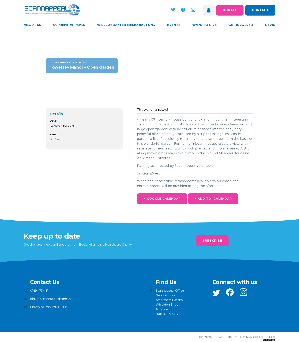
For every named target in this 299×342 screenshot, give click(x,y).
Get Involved (240, 25)
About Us (32, 25)
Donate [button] (230, 10)
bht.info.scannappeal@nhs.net (52, 299)
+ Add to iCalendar (213, 198)
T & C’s (272, 337)
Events (174, 25)
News (270, 25)
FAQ (220, 337)
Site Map (232, 337)
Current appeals (69, 25)
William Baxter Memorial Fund (126, 25)
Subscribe (212, 240)
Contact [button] (260, 10)
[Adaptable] (269, 340)
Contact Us (205, 337)
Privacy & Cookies (253, 337)
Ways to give (204, 25)
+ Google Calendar (162, 198)
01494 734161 (39, 290)
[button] (174, 10)
